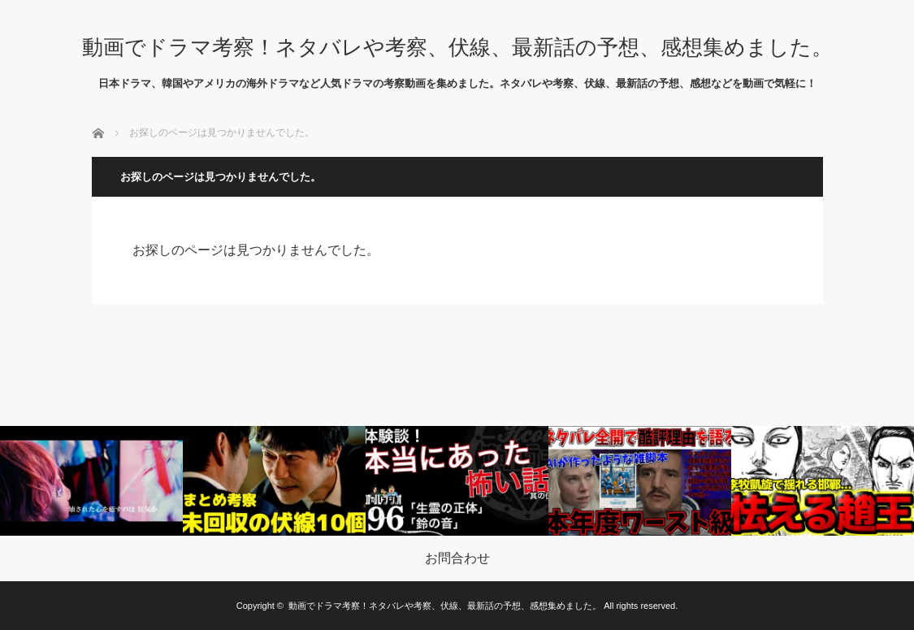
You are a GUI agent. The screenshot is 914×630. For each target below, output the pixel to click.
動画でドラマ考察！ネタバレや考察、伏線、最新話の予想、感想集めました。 (457, 47)
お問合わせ (457, 558)
